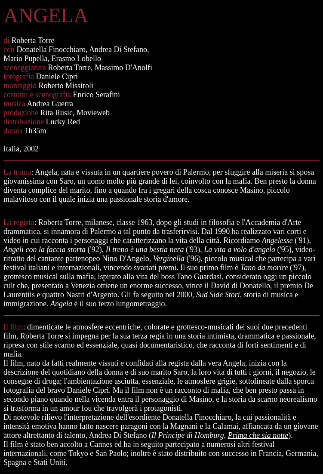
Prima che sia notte (258, 435)
